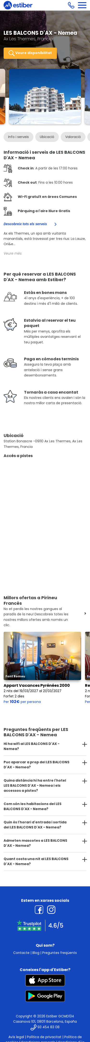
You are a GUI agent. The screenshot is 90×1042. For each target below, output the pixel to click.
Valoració (73, 136)
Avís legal (16, 1037)
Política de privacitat (44, 1037)
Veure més (13, 253)
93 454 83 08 (48, 1027)
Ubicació (47, 136)
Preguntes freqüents (59, 952)
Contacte (21, 952)
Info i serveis (18, 136)
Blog (35, 952)
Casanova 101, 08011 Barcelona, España (45, 1021)
